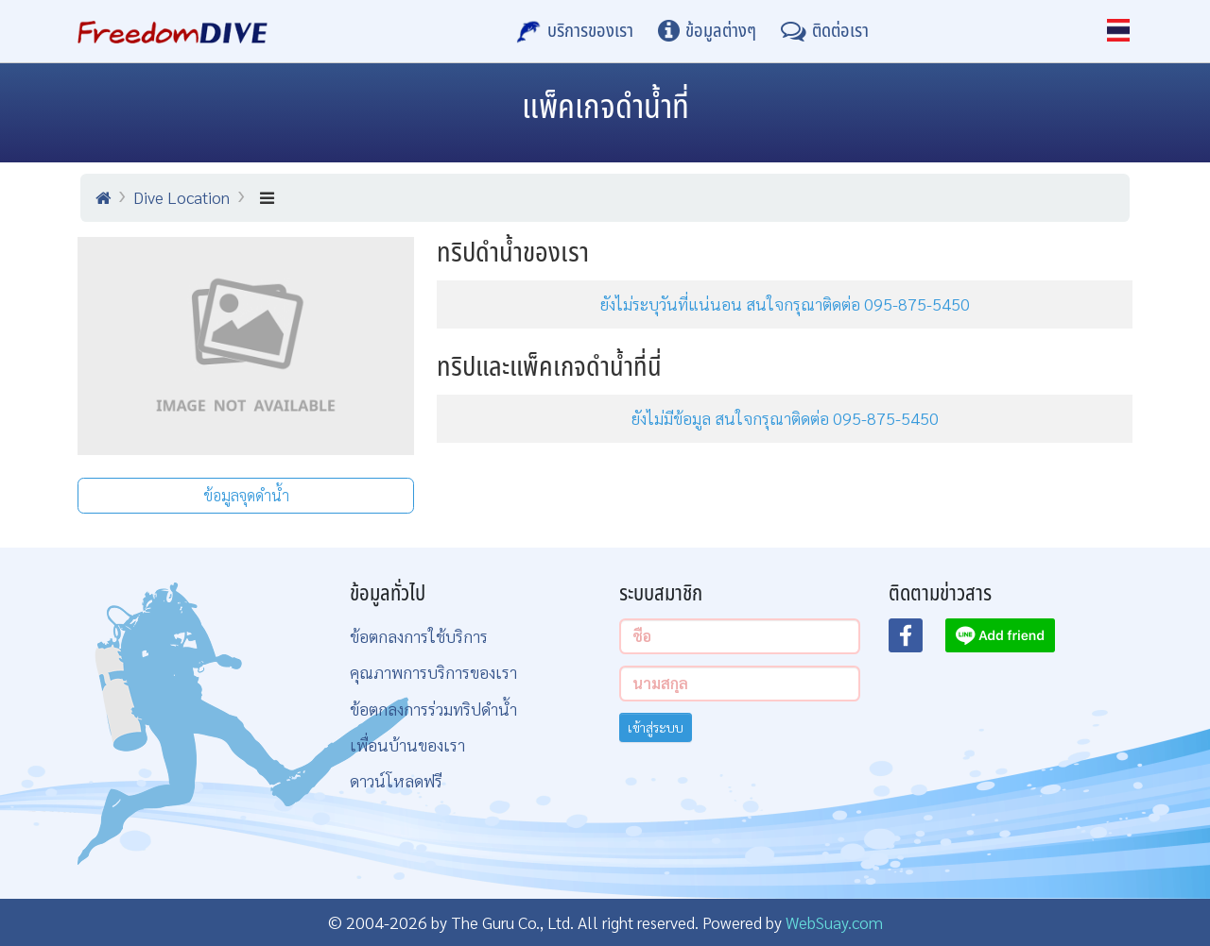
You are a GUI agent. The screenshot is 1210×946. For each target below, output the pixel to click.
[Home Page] (173, 31)
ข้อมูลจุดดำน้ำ (246, 495)
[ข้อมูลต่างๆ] (707, 31)
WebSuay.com (834, 922)
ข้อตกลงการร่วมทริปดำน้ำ (433, 708)
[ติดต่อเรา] (825, 31)
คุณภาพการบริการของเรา (433, 672)
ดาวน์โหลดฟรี (396, 780)
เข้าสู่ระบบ (655, 726)
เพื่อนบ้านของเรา (407, 744)
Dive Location (181, 197)
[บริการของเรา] (575, 31)
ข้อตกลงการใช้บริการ (419, 636)
